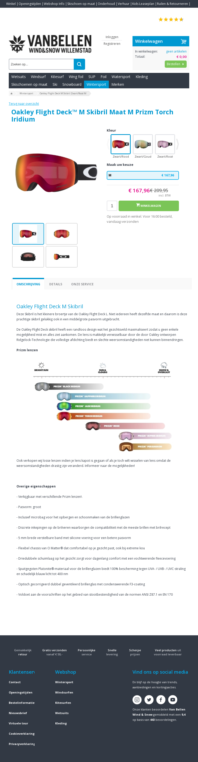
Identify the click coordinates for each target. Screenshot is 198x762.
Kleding (142, 76)
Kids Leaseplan (143, 4)
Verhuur (123, 4)
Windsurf (38, 76)
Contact (12, 11)
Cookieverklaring (22, 733)
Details (55, 284)
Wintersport (96, 84)
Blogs (24, 11)
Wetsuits (18, 76)
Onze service (82, 284)
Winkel (11, 4)
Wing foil (76, 76)
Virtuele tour (18, 723)
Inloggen (112, 37)
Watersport (121, 76)
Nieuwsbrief (18, 713)
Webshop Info (54, 4)
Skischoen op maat (81, 4)
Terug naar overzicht (24, 103)
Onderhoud (106, 4)
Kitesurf (57, 76)
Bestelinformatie (22, 703)
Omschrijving (28, 284)
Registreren (112, 43)
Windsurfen (64, 692)
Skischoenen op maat (29, 84)
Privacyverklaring (22, 744)
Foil (103, 76)
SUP (91, 76)
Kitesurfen (63, 703)
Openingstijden (30, 4)
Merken (117, 84)
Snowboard (71, 84)
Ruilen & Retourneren (172, 4)
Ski (55, 84)
